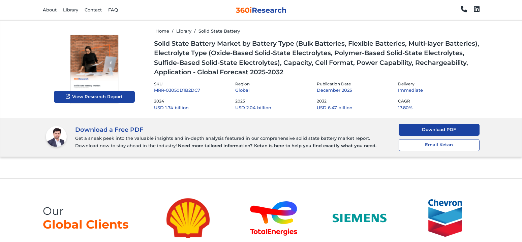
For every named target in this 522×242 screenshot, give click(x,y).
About (50, 9)
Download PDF (439, 129)
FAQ (113, 9)
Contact (93, 9)
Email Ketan (439, 144)
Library (70, 9)
